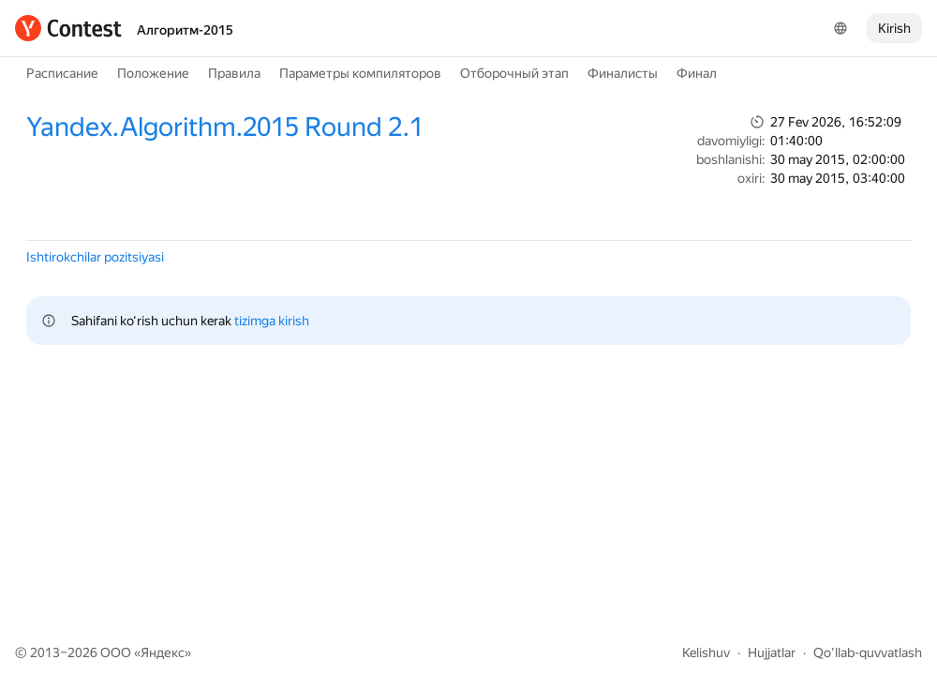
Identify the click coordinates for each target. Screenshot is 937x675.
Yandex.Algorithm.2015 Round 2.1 (225, 127)
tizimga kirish (271, 320)
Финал (697, 73)
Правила (234, 73)
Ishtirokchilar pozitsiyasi (95, 256)
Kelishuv (706, 652)
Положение (153, 73)
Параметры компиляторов (360, 73)
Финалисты (622, 73)
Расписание (62, 73)
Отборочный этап (514, 73)
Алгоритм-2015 (185, 30)
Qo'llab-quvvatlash (867, 652)
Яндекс (163, 652)
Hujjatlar (772, 652)
